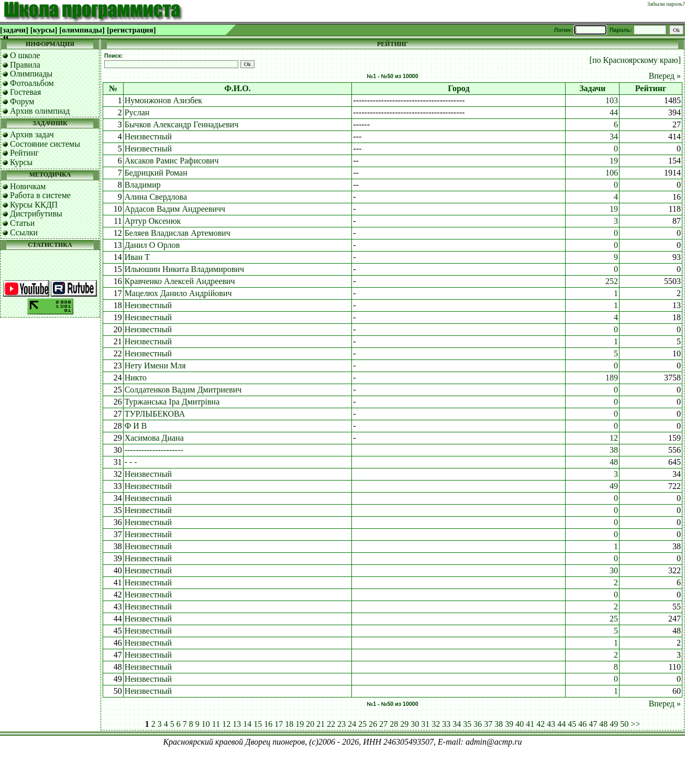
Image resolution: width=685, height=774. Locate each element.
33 (446, 724)
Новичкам (28, 186)
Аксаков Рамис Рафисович (172, 160)
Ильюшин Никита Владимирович (184, 269)
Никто (136, 377)
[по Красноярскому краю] (635, 60)
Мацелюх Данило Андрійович (178, 293)
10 (206, 724)
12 (614, 437)
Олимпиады (31, 73)
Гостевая (25, 92)
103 (611, 100)
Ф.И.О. (237, 88)
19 (614, 160)
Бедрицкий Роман (156, 172)
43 (551, 724)
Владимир (143, 184)
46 (582, 724)
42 (540, 724)
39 (509, 724)
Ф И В (136, 425)
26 (373, 724)
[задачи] (14, 30)
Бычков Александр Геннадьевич (182, 124)
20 (310, 724)
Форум (22, 101)
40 (519, 724)
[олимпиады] (82, 30)
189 (611, 377)
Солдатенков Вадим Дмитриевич (183, 389)
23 (341, 724)
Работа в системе (40, 195)
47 (593, 724)
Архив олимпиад (40, 110)
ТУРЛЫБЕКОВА (155, 413)
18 (289, 724)
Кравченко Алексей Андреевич (180, 281)
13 (237, 724)
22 (331, 724)
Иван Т (137, 257)
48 (614, 461)
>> (635, 724)
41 (530, 724)
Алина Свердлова (156, 196)
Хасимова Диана (154, 437)
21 (320, 724)
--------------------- (154, 449)
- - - (131, 461)
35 (467, 724)
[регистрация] (131, 30)
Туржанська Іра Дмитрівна (172, 401)
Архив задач (32, 134)
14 (247, 724)
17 (278, 724)
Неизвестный (148, 136)
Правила (25, 64)
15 (257, 724)
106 (611, 172)
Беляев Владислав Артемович (177, 232)
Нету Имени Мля (155, 365)
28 (394, 724)
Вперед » (665, 75)
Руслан (137, 112)
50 (624, 724)
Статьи (22, 223)
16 (268, 724)
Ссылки (24, 232)
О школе (25, 55)
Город (458, 88)
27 (383, 724)
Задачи (592, 88)
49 (614, 486)
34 (614, 136)
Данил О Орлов (152, 245)
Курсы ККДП (34, 204)
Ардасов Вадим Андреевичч (175, 208)
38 (614, 449)
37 (488, 724)
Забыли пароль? (666, 4)
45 (572, 724)
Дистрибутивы (36, 213)
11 (216, 724)
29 (404, 724)
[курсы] (43, 30)
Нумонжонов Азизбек (163, 100)
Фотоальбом (32, 83)
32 (436, 724)
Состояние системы (45, 143)
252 (611, 281)
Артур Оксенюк (153, 220)
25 (614, 618)
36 (477, 724)
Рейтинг (24, 152)
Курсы (21, 162)
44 (614, 112)
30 (614, 570)
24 (352, 724)
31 (425, 724)
